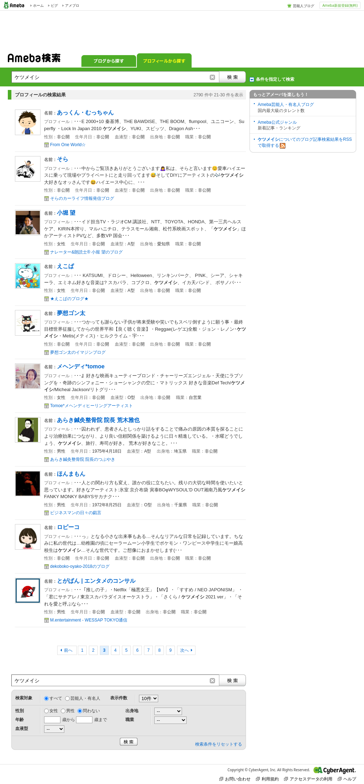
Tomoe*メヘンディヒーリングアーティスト (91, 405)
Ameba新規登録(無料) (340, 5)
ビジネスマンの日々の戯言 (75, 512)
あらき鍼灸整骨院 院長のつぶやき (82, 459)
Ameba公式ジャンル (277, 122)
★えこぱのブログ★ (69, 298)
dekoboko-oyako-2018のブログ (79, 566)
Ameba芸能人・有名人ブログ (286, 104)
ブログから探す (108, 60)
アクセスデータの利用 (308, 779)
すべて (55, 698)
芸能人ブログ (303, 5)
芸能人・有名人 (85, 698)
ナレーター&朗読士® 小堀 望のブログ (86, 252)
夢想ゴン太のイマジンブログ (78, 352)
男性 (70, 710)
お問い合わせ (235, 779)
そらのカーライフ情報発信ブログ (82, 198)
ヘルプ (347, 779)
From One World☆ (68, 144)
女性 (53, 710)
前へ (69, 650)
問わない (91, 710)
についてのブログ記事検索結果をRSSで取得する (305, 143)
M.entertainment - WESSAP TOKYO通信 (88, 620)
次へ (184, 650)
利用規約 (267, 779)
